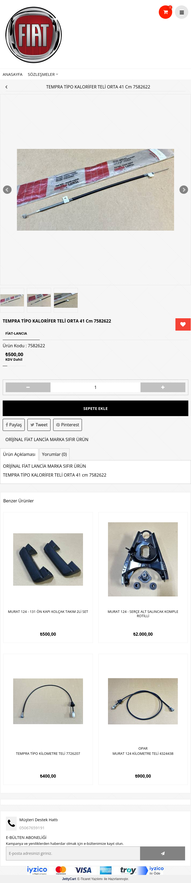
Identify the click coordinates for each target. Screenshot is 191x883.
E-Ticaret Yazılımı (82, 879)
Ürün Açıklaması (19, 454)
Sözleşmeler (43, 74)
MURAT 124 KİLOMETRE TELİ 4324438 (143, 754)
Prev (7, 189)
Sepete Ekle (95, 408)
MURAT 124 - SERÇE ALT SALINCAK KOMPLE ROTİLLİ (143, 614)
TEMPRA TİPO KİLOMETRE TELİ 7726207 (48, 754)
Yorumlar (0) (54, 454)
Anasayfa (13, 74)
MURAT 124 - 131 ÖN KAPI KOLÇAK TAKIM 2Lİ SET (48, 612)
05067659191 (32, 827)
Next (183, 189)
